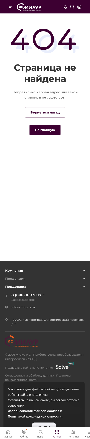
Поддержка (15, 286)
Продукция (15, 278)
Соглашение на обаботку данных (29, 375)
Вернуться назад (45, 112)
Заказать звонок (23, 299)
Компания (14, 270)
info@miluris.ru (23, 307)
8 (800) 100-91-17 (26, 295)
